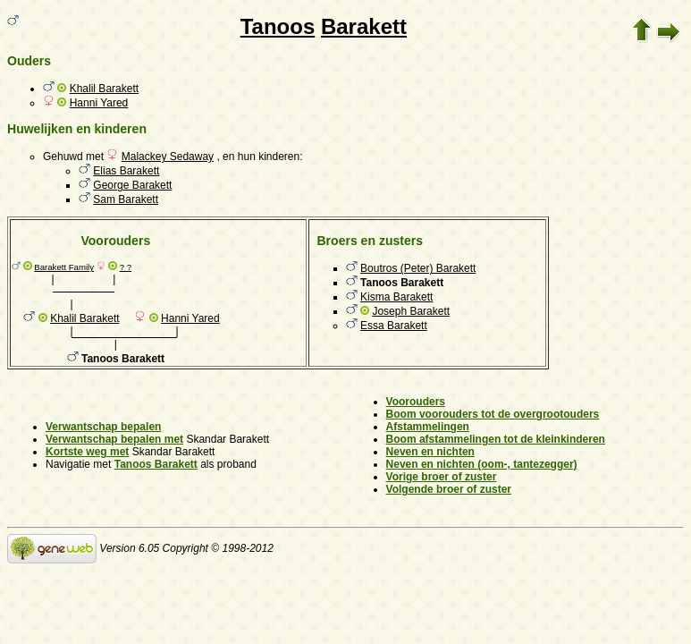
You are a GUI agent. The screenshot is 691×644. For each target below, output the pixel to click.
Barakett (364, 26)
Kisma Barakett (396, 297)
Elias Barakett (126, 171)
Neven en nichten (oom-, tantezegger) (481, 464)
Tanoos (278, 26)
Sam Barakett (125, 199)
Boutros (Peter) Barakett (418, 268)
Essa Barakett (393, 325)
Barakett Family (64, 267)
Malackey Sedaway (168, 156)
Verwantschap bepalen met (114, 439)
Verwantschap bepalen (103, 426)
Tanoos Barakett (156, 464)
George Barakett (132, 185)
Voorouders (415, 401)
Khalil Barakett (104, 88)
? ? (125, 267)
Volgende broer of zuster (448, 489)
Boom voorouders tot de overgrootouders (493, 414)
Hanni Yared (99, 103)
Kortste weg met (87, 451)
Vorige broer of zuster (441, 476)
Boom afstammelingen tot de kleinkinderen (495, 439)
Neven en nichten (430, 451)
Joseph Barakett (411, 311)
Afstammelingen (427, 426)
